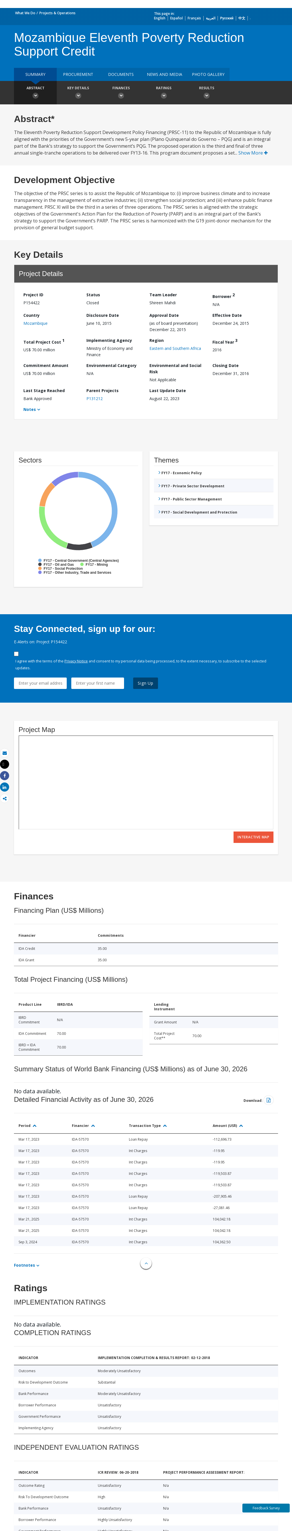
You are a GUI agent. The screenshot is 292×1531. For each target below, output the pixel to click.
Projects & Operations (57, 13)
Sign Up (145, 683)
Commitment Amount (45, 365)
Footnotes (24, 1265)
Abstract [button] (35, 93)
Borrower (223, 295)
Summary (35, 74)
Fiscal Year (225, 341)
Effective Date (227, 315)
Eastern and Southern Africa (175, 348)
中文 (241, 18)
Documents (121, 74)
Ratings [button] (164, 93)
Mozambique (35, 323)
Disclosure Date (102, 315)
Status (93, 294)
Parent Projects (102, 390)
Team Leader (163, 294)
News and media (164, 74)
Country (31, 315)
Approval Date (164, 315)
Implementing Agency (109, 340)
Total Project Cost (43, 341)
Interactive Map (253, 837)
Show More (253, 153)
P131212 (94, 398)
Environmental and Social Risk (175, 368)
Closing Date (225, 365)
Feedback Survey (266, 1508)
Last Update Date (167, 390)
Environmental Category (111, 365)
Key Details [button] (78, 93)
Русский (227, 18)
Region (156, 340)
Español (176, 18)
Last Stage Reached (44, 390)
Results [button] (206, 93)
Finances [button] (121, 93)
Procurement (78, 74)
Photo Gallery (208, 74)
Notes (29, 409)
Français (194, 18)
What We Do (25, 13)
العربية (210, 18)
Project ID (33, 294)
